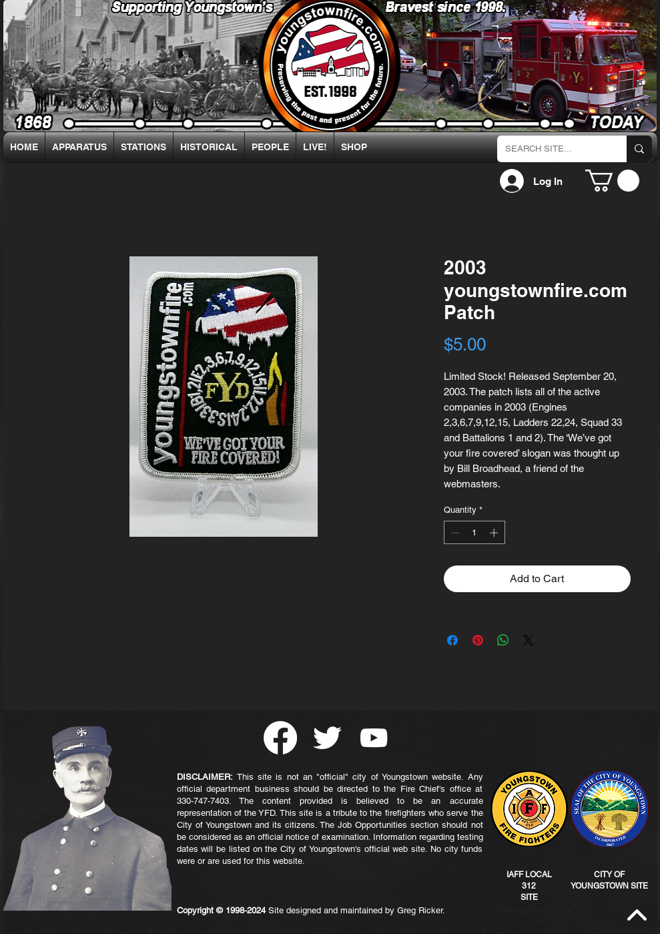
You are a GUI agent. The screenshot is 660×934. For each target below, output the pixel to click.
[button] (612, 181)
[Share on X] (529, 640)
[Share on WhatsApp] (503, 640)
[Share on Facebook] (452, 640)
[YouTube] (373, 737)
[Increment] (495, 532)
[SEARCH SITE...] (552, 149)
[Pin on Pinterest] (478, 640)
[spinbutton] (474, 532)
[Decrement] (454, 532)
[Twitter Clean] (327, 737)
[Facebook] (280, 737)
